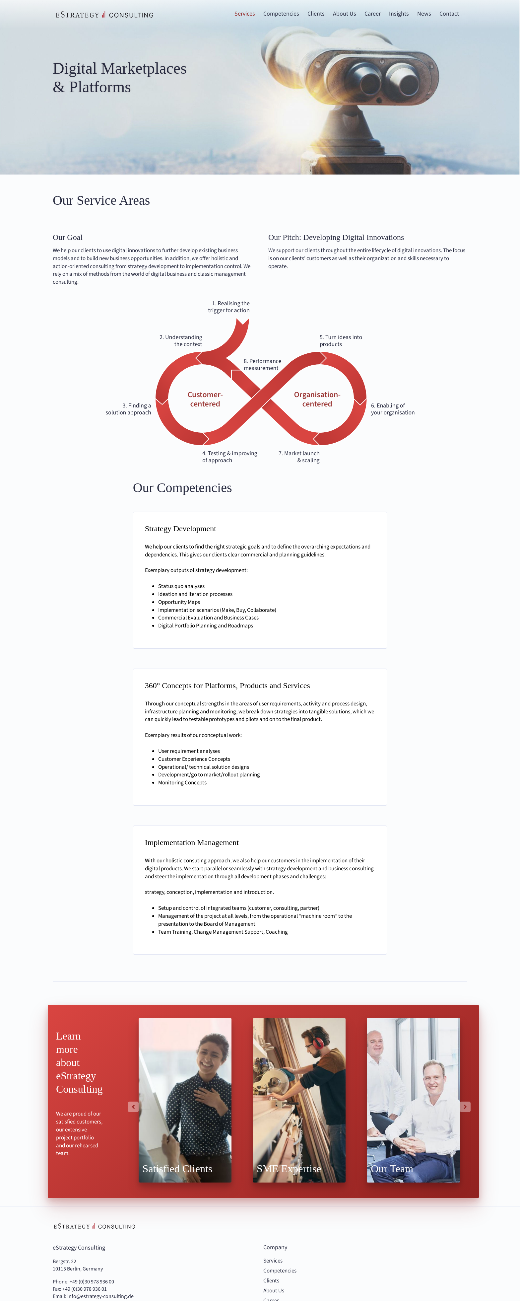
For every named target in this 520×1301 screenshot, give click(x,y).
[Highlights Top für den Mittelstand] (299, 1100)
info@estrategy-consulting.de (100, 1296)
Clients (271, 1281)
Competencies (279, 1271)
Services (273, 1261)
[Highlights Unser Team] (413, 1100)
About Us (273, 1291)
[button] (133, 1107)
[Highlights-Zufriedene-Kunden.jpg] (185, 1100)
